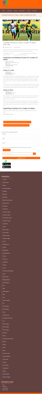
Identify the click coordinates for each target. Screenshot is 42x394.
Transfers (4, 362)
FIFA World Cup (6, 244)
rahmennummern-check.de (8, 338)
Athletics (4, 185)
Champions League (6, 211)
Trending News (6, 365)
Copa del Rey (5, 223)
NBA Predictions (6, 291)
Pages (16, 10)
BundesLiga (5, 206)
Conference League (6, 220)
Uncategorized (5, 368)
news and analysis (6, 300)
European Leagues (6, 238)
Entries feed (5, 386)
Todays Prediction (17, 53)
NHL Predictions (6, 309)
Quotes (4, 335)
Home (4, 10)
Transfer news (5, 359)
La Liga (4, 267)
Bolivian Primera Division (7, 200)
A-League (4, 179)
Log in (4, 384)
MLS (3, 285)
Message (4, 133)
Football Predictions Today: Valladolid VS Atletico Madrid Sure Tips (17, 122)
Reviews (4, 341)
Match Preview (5, 276)
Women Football (6, 374)
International (5, 262)
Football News (5, 250)
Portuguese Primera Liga (7, 318)
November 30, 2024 (8, 47)
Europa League (6, 229)
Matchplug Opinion (6, 279)
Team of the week (6, 353)
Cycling (4, 226)
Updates (4, 371)
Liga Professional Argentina (8, 270)
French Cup (5, 259)
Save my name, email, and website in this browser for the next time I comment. (17, 147)
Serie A (4, 347)
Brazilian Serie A (6, 203)
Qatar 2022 (5, 332)
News (4, 294)
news (4, 297)
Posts (29, 10)
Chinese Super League (7, 217)
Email (3, 142)
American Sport (6, 182)
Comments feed (5, 388)
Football (4, 247)
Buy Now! (34, 10)
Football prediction (6, 253)
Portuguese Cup (6, 315)
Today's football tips (6, 356)
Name (3, 138)
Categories (22, 10)
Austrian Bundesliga (6, 188)
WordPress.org (5, 389)
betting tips (5, 194)
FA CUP (4, 241)
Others (4, 312)
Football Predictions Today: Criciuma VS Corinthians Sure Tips (16, 125)
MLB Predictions (6, 282)
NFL (3, 303)
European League (6, 235)
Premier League (6, 323)
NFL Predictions (6, 306)
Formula (4, 256)
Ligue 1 (4, 273)
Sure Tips (12, 54)
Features (9, 10)
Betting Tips (5, 197)
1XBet (11, 67)
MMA (4, 288)
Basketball (5, 191)
